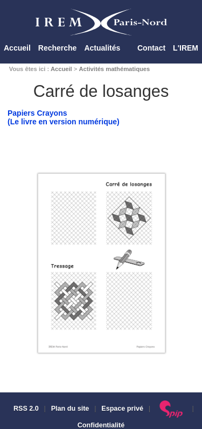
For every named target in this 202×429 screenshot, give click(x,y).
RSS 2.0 (24, 408)
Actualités (102, 48)
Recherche (57, 48)
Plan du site (70, 408)
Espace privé (122, 408)
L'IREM (185, 48)
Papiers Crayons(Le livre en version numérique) (64, 117)
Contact (151, 48)
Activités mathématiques (114, 69)
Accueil (17, 48)
